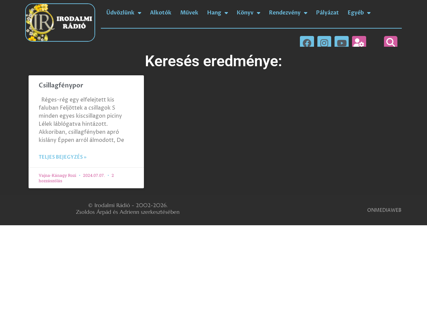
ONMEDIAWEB (384, 210)
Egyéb (359, 13)
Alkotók (160, 12)
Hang (217, 13)
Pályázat (327, 12)
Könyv (248, 13)
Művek (189, 12)
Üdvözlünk (123, 13)
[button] (390, 42)
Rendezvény (288, 13)
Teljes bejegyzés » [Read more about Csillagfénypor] (62, 157)
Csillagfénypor (61, 85)
